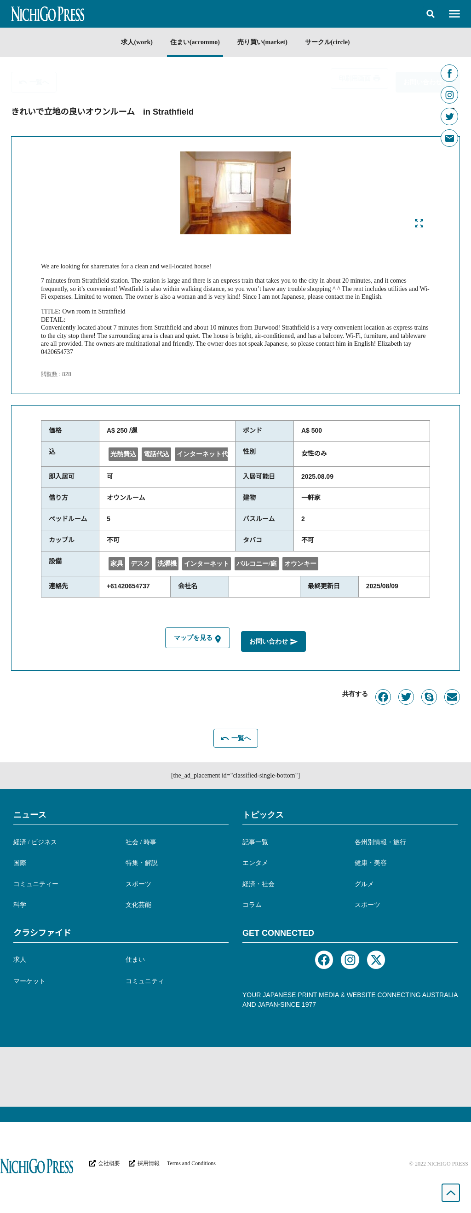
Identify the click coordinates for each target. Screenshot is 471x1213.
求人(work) (136, 42)
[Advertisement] (235, 1076)
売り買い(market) (262, 42)
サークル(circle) (327, 42)
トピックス (263, 814)
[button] (430, 13)
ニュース (29, 814)
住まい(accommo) (195, 42)
